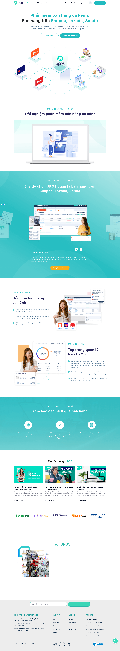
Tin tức (74, 3)
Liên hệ (71, 625)
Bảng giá (40, 3)
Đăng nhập (100, 3)
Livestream (56, 622)
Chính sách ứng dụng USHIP (94, 635)
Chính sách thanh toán (92, 632)
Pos (54, 619)
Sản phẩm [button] (30, 3)
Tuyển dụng (83, 3)
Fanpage (55, 625)
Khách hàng (49, 3)
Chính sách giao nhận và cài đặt (95, 629)
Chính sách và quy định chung (94, 625)
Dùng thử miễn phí (70, 36)
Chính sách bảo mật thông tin (94, 622)
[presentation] (16, 562)
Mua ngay (49, 35)
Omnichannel (57, 629)
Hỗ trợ (66, 3)
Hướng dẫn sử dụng (91, 619)
